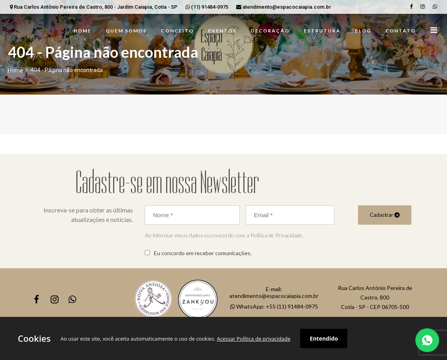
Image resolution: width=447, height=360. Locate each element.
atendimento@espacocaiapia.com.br (283, 7)
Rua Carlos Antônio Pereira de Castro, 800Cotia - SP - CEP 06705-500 (375, 297)
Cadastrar (385, 215)
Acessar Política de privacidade (253, 338)
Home (15, 70)
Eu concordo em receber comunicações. (203, 253)
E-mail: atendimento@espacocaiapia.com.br (273, 292)
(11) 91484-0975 (207, 7)
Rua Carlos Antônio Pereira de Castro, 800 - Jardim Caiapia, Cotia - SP (94, 7)
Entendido (324, 338)
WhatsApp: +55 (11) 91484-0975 (274, 306)
